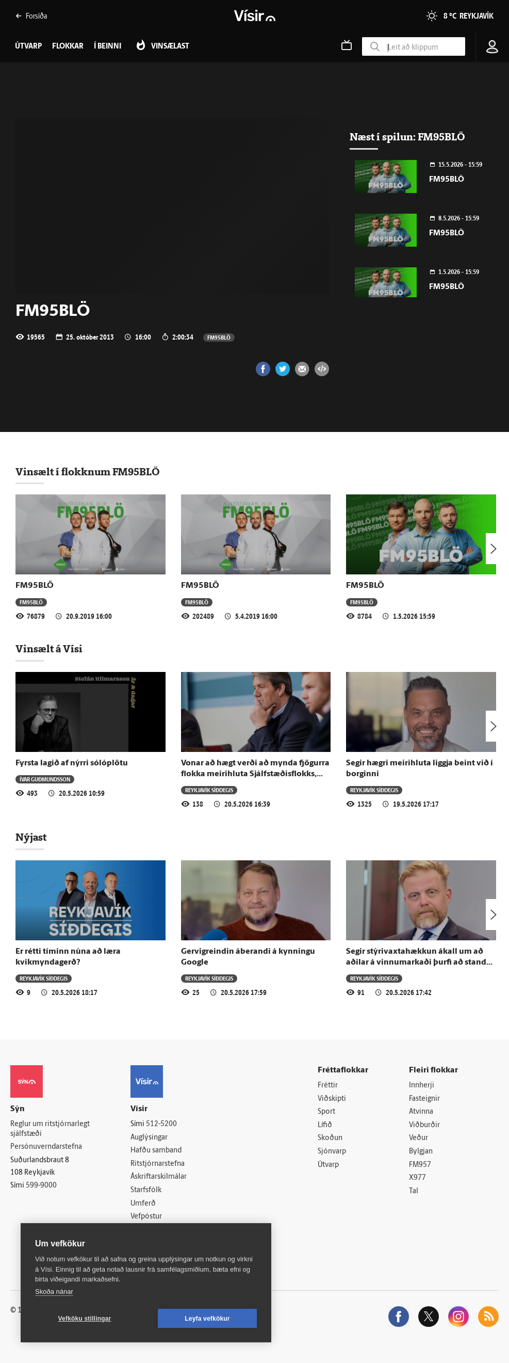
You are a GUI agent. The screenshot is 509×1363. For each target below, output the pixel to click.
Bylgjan (421, 1152)
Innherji (421, 1085)
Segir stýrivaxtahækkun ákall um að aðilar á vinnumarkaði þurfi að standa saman (418, 963)
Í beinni (107, 47)
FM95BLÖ (219, 337)
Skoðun (330, 1138)
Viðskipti (332, 1099)
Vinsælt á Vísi (49, 648)
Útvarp (328, 1165)
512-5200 (161, 1124)
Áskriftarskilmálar (158, 1177)
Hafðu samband (156, 1150)
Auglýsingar (149, 1138)
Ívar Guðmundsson (45, 779)
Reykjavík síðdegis (209, 789)
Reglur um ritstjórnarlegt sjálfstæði (50, 1129)
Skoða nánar (54, 1291)
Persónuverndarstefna (46, 1147)
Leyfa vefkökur (207, 1318)
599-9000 (41, 1186)
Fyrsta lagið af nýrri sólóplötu (71, 763)
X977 (417, 1178)
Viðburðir (424, 1125)
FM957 (420, 1165)
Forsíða (31, 15)
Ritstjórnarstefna (157, 1164)
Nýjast (30, 837)
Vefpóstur (146, 1217)
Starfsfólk (145, 1190)
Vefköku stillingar (84, 1318)
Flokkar (68, 47)
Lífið (325, 1125)
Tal (413, 1191)
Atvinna (421, 1112)
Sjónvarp (332, 1152)
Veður (418, 1138)
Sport (326, 1112)
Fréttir (328, 1085)
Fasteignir (424, 1099)
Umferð (143, 1204)
